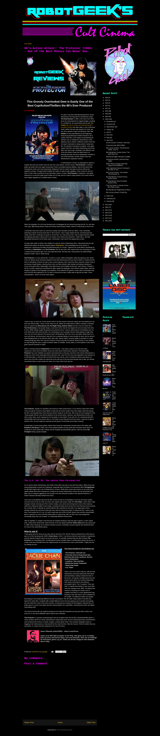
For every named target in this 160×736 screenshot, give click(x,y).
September (111, 127)
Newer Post (29, 722)
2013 (106, 215)
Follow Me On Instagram (114, 395)
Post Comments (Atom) (64, 730)
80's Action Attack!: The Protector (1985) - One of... (117, 148)
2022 (106, 108)
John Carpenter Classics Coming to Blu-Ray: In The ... (118, 169)
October (110, 124)
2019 (106, 116)
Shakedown (60, 245)
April (108, 140)
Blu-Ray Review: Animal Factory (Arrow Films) (116, 177)
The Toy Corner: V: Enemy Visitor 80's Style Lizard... (117, 186)
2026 (106, 97)
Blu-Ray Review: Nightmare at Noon (118, 190)
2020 (106, 114)
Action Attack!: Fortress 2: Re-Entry (118, 142)
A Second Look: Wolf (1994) (115, 145)
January (109, 201)
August (109, 129)
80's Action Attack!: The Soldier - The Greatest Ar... (117, 173)
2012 (106, 218)
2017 (106, 204)
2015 (106, 210)
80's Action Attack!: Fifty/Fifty (116, 192)
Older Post (91, 722)
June (108, 135)
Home (60, 722)
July (108, 132)
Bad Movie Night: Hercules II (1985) (118, 157)
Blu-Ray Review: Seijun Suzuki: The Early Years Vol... (118, 153)
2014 (106, 213)
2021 (106, 111)
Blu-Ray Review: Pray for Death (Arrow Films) (116, 182)
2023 (106, 105)
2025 (106, 100)
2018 (106, 119)
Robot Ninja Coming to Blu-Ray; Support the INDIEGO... (117, 164)
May (108, 137)
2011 (106, 221)
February (110, 198)
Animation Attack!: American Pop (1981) (117, 160)
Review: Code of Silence (114, 451)
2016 (106, 207)
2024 (106, 103)
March (109, 196)
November (110, 121)
